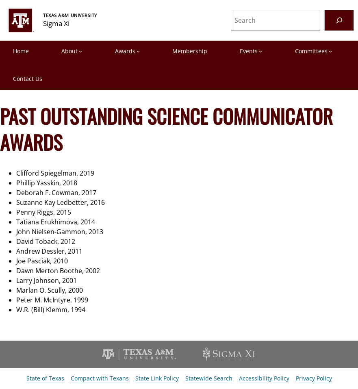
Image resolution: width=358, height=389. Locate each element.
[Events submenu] (260, 51)
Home (21, 51)
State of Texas (45, 378)
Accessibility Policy (264, 378)
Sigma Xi (56, 23)
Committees (311, 51)
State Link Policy (157, 378)
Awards (125, 51)
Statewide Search (208, 378)
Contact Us (27, 79)
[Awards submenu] (138, 51)
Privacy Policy (314, 378)
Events (249, 51)
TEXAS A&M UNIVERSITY (70, 15)
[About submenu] (80, 51)
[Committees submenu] (330, 51)
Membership (189, 51)
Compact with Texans (100, 378)
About (69, 51)
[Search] (339, 20)
